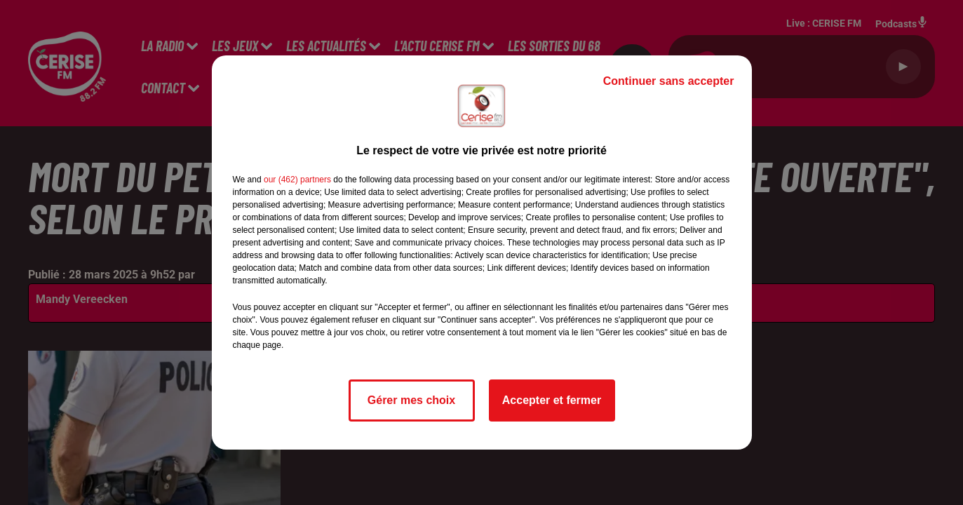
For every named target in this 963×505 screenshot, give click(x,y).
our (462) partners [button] (297, 179)
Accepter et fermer (551, 400)
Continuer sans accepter (668, 81)
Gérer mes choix (411, 400)
